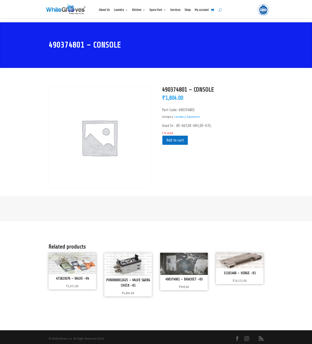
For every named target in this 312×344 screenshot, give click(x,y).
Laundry (119, 11)
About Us (104, 11)
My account (202, 11)
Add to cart (175, 140)
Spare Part (155, 11)
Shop (188, 11)
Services (175, 11)
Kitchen (136, 11)
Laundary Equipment (187, 117)
